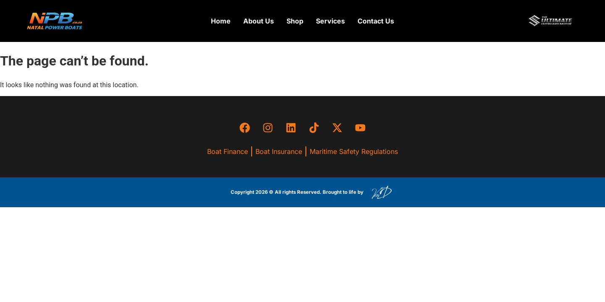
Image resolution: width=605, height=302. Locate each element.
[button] (295, 21)
